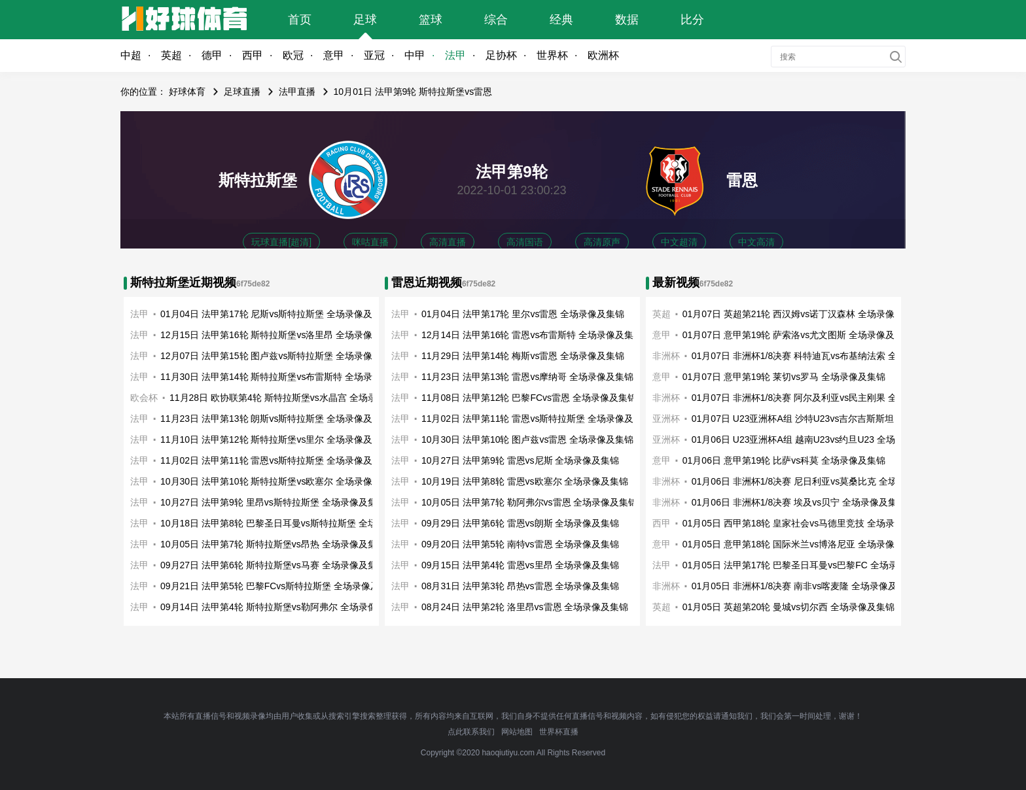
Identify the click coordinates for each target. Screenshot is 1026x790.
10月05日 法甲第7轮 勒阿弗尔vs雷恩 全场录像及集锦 (529, 502)
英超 (171, 55)
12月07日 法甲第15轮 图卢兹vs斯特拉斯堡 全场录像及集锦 (280, 356)
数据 (627, 19)
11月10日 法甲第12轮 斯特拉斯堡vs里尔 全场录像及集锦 (275, 439)
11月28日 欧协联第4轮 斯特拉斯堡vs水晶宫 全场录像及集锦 (291, 397)
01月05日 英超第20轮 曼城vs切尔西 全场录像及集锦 (788, 607)
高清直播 (447, 242)
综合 (496, 19)
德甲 (212, 55)
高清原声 (602, 242)
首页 (299, 19)
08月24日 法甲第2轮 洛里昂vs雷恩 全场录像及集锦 (525, 607)
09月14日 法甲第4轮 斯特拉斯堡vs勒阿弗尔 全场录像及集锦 (282, 607)
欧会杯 (144, 397)
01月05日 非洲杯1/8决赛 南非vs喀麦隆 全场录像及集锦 (803, 586)
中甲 (414, 55)
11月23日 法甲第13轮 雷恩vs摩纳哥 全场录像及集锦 (527, 376)
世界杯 (552, 55)
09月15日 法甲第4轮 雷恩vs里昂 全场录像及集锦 (520, 565)
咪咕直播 (370, 242)
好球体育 (187, 91)
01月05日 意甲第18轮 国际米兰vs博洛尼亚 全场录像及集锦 (802, 544)
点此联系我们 (471, 731)
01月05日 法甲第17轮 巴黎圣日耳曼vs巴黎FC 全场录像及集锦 (808, 565)
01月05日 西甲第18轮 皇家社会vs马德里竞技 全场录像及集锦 (806, 523)
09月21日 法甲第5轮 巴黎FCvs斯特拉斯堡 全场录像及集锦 (279, 586)
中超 (130, 55)
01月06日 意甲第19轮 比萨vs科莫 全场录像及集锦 (783, 460)
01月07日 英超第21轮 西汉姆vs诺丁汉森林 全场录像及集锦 (802, 314)
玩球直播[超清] (281, 242)
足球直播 (242, 91)
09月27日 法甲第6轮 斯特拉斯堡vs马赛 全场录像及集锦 (273, 565)
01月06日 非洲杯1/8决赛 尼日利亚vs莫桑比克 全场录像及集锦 (817, 481)
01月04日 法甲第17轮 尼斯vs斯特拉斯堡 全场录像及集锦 (275, 314)
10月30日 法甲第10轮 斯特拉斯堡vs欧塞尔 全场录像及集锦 (280, 481)
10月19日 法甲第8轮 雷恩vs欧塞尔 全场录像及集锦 (525, 481)
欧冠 (293, 55)
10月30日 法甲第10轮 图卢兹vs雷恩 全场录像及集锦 (527, 439)
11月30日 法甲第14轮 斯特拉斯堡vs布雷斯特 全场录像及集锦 (284, 376)
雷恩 (742, 180)
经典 (561, 19)
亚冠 (374, 55)
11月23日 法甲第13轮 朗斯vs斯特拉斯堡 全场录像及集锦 (275, 418)
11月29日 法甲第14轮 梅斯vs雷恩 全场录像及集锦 (522, 356)
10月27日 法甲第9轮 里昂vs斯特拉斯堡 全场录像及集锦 (273, 502)
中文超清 (679, 242)
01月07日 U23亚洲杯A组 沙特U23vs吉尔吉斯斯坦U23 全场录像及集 (830, 418)
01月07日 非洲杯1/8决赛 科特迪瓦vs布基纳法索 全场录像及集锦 (822, 356)
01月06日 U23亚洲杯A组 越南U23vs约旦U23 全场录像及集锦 (816, 439)
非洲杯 (666, 397)
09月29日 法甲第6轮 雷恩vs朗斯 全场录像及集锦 (520, 523)
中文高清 (756, 242)
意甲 (333, 55)
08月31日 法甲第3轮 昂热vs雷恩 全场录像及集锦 (520, 586)
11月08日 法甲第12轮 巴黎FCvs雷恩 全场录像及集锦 (529, 397)
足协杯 (501, 55)
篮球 (430, 19)
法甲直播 (297, 91)
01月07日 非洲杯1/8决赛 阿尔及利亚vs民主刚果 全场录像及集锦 (822, 397)
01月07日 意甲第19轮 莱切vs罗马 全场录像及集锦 (783, 376)
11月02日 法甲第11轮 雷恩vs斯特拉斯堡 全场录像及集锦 (275, 460)
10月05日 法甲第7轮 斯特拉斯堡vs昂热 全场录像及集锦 (273, 544)
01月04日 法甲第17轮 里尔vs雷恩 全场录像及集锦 (522, 314)
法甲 (455, 55)
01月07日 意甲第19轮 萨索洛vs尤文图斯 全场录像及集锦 (797, 335)
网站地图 (517, 731)
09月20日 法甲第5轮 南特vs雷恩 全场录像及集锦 (520, 544)
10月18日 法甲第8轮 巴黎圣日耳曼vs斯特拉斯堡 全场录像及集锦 (291, 523)
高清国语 (524, 242)
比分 (692, 19)
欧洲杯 (603, 55)
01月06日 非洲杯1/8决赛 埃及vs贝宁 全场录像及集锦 (799, 502)
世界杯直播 (558, 731)
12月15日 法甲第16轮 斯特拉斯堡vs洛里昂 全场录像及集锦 (280, 335)
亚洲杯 (666, 418)
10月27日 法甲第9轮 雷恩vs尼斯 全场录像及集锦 (520, 460)
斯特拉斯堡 (258, 180)
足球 (365, 19)
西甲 (252, 55)
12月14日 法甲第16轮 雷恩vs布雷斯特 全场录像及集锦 (532, 335)
